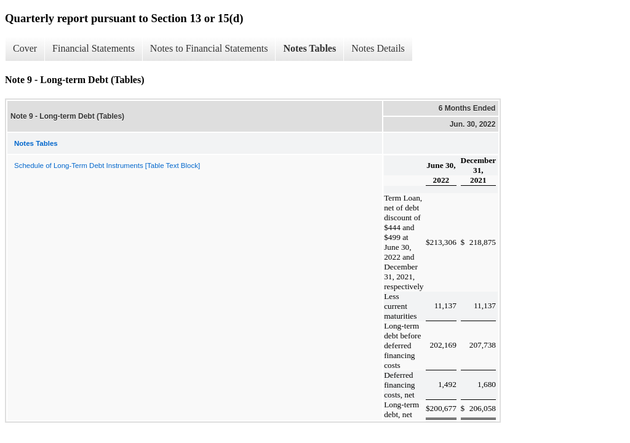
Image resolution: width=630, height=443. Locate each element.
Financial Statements (93, 48)
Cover (25, 48)
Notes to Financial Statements (209, 48)
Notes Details (378, 48)
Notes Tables (309, 48)
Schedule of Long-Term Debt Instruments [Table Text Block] (107, 165)
